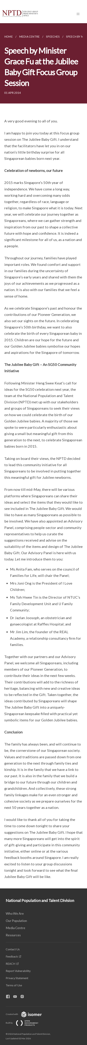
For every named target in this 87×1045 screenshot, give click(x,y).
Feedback (12, 956)
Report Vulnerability (18, 970)
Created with (26, 1014)
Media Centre (15, 928)
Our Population (16, 921)
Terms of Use (14, 985)
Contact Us (13, 949)
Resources (13, 935)
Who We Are (15, 913)
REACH (10, 963)
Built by (25, 1022)
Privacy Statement (17, 978)
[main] (43, 455)
